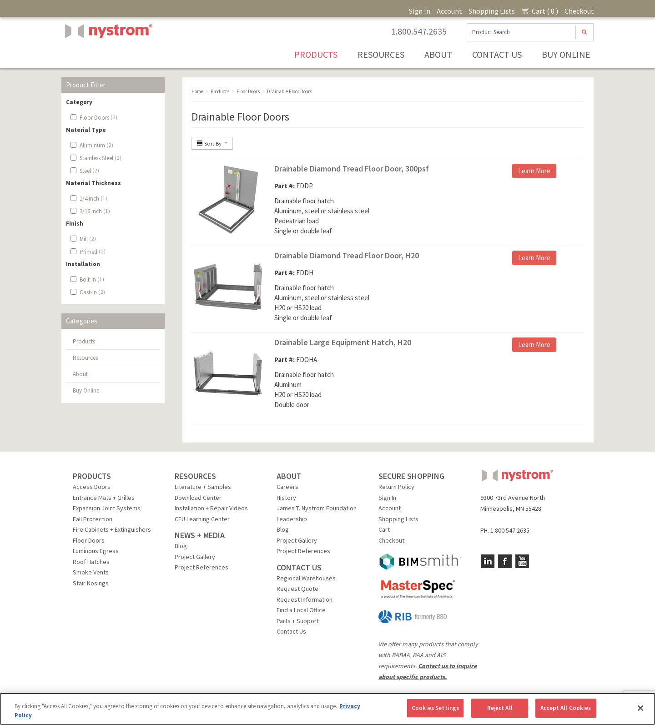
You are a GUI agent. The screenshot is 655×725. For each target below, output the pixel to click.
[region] (327, 709)
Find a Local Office (301, 610)
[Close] (640, 708)
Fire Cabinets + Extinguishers (112, 529)
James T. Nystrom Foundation (317, 508)
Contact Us (497, 54)
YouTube (522, 561)
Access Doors (92, 487)
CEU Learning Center (202, 519)
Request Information (305, 599)
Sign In (419, 10)
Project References (201, 567)
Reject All (500, 708)
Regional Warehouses (306, 578)
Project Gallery (195, 557)
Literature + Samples (203, 487)
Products (316, 54)
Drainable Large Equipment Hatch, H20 (342, 342)
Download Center (198, 497)
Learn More (534, 170)
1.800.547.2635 (419, 31)
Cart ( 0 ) (539, 10)
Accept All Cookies (565, 708)
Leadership (292, 519)
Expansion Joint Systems (107, 508)
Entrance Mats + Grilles (104, 497)
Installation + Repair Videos (211, 508)
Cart (384, 529)
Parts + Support (298, 621)
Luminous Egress (96, 551)
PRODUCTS (92, 476)
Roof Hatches (91, 562)
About (438, 54)
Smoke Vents (91, 572)
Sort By (212, 143)
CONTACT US (299, 567)
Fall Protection (92, 519)
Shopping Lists (492, 10)
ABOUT (289, 476)
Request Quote (297, 588)
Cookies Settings (435, 708)
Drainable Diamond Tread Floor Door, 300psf (351, 168)
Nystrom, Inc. (106, 53)
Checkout (579, 10)
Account (449, 10)
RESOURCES (195, 476)
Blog (181, 546)
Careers (287, 487)
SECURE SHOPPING (411, 476)
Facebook (505, 561)
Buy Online (566, 54)
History (286, 497)
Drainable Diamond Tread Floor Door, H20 (346, 255)
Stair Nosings (91, 583)
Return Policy (396, 487)
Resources (381, 54)
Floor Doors (89, 540)
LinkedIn (487, 561)
